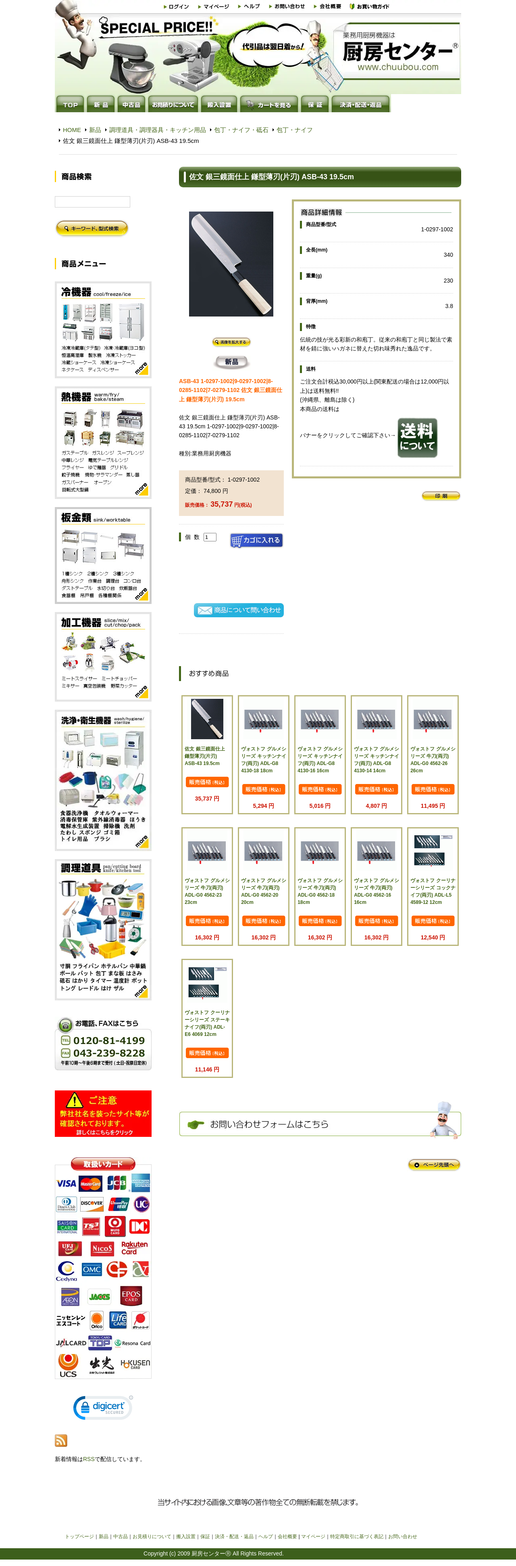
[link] (103, 1409)
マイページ (313, 1536)
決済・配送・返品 (234, 1536)
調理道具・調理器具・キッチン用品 (157, 129)
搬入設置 (186, 1536)
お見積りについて (152, 1536)
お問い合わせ (402, 1536)
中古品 (120, 1536)
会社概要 (287, 1536)
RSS (89, 1459)
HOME (72, 129)
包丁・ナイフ (295, 129)
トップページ (79, 1536)
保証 (205, 1536)
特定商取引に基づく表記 (356, 1536)
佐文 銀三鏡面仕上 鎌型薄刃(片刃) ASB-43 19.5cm (205, 756)
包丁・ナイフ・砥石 (241, 129)
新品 (95, 129)
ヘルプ (265, 1536)
